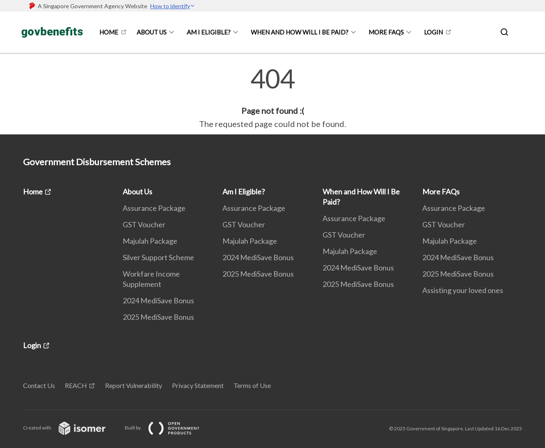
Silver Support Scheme (158, 257)
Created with (71, 428)
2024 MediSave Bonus (158, 300)
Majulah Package (150, 240)
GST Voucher (144, 224)
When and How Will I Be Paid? (299, 32)
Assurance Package (154, 207)
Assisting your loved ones (462, 290)
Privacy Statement (198, 385)
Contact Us (39, 385)
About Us (152, 32)
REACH (76, 385)
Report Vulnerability (133, 385)
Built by (169, 428)
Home (108, 32)
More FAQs (386, 32)
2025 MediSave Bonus (158, 316)
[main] (272, 97)
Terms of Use (252, 385)
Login (433, 32)
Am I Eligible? (209, 32)
